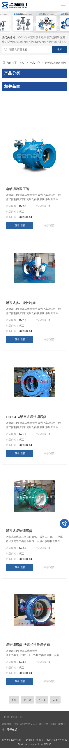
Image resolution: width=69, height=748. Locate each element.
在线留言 (49, 225)
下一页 (42, 699)
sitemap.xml (32, 744)
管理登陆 (46, 744)
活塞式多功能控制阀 (21, 303)
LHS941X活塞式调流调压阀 (26, 417)
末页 (55, 699)
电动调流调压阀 (17, 189)
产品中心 (35, 62)
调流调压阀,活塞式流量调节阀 (28, 645)
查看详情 (20, 225)
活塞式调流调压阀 (19, 531)
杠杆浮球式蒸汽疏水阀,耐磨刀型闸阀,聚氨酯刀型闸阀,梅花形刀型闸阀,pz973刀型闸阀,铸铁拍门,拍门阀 (34, 42)
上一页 (27, 699)
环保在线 (12, 729)
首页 (22, 62)
